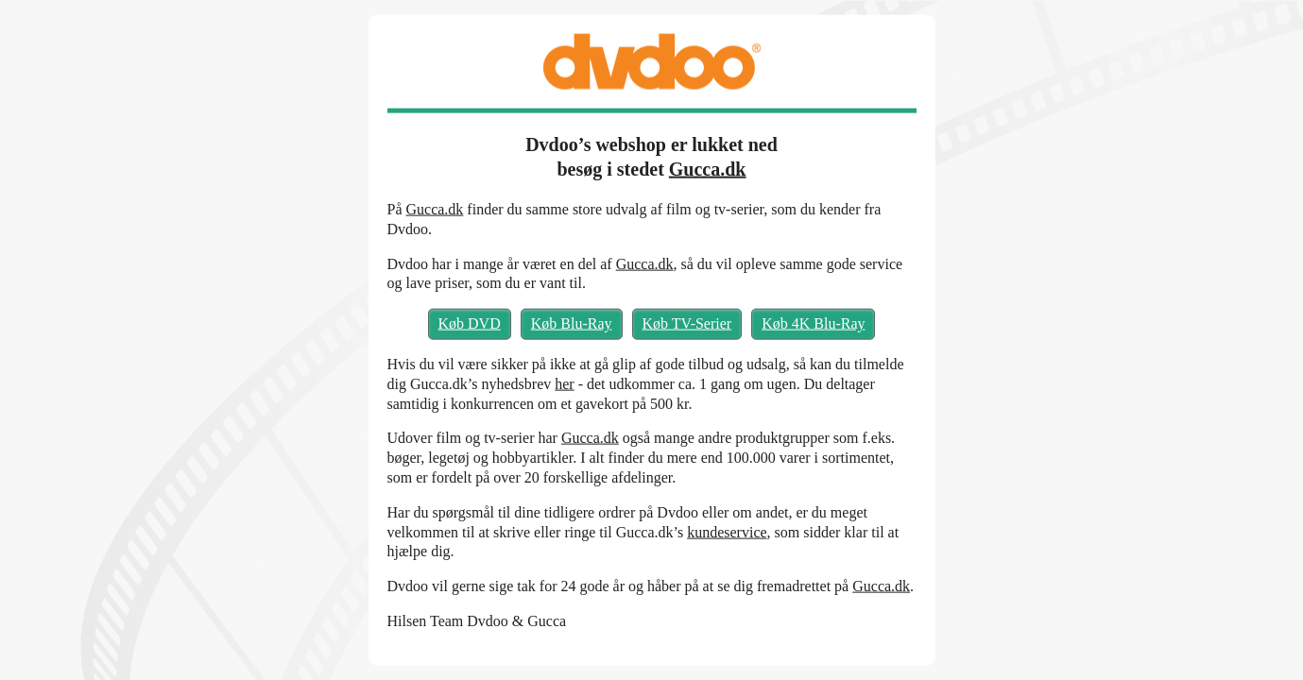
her (564, 383)
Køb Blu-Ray (571, 323)
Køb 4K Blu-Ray (813, 323)
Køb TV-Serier (687, 323)
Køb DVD (469, 323)
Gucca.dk (707, 169)
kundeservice (726, 531)
